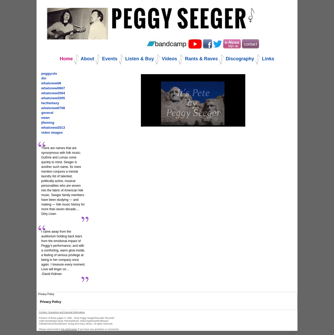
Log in (293, 332)
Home (66, 58)
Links (268, 58)
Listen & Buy (139, 58)
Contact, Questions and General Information (62, 312)
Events (109, 58)
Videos (169, 58)
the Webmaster (69, 329)
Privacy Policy (50, 302)
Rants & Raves (201, 58)
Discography (240, 58)
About (87, 58)
